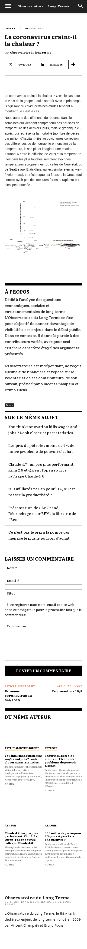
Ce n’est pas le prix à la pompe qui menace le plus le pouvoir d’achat (39, 535)
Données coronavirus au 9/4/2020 (18, 695)
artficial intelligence (22, 748)
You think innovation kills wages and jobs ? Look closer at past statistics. (23, 759)
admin (9, 784)
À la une (10, 825)
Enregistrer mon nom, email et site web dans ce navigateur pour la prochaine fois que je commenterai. (43, 609)
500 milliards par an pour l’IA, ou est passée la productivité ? (41, 491)
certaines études (46, 106)
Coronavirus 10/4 (67, 691)
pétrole (51, 748)
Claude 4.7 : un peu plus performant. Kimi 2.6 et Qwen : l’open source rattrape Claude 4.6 (41, 470)
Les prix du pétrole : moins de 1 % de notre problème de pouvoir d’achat (41, 448)
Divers (10, 28)
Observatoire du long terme (30, 52)
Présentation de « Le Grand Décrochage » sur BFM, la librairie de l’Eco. (42, 513)
